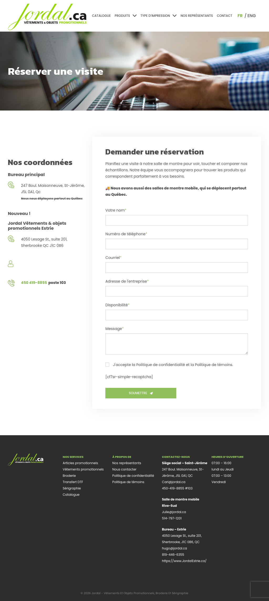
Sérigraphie (72, 488)
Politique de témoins (128, 482)
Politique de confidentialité (133, 475)
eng (251, 16)
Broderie (69, 475)
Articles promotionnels (80, 463)
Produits (126, 15)
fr (240, 16)
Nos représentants (196, 15)
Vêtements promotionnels (83, 469)
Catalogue (101, 15)
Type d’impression (159, 15)
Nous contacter (124, 469)
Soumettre (141, 393)
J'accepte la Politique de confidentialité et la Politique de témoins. (169, 365)
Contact (224, 15)
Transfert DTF (73, 482)
